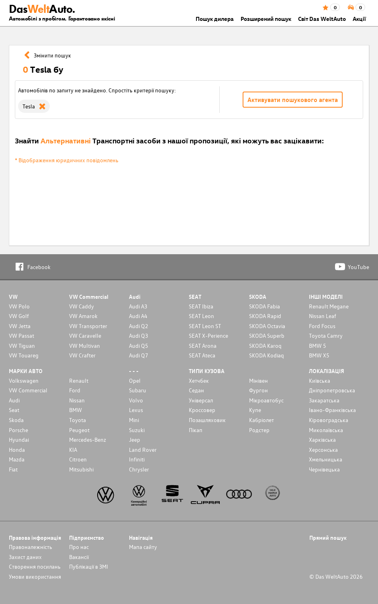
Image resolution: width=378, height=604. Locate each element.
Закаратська (324, 400)
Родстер (259, 430)
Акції (359, 18)
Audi (14, 400)
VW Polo (19, 306)
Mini (134, 420)
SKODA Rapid (265, 316)
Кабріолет (261, 420)
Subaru (137, 390)
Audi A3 (138, 306)
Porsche (18, 430)
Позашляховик (207, 420)
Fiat (13, 469)
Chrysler (139, 469)
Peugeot (79, 430)
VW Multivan (84, 345)
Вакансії (79, 557)
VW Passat (21, 335)
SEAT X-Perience (208, 335)
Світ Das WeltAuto (322, 18)
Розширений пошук (266, 18)
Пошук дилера (215, 18)
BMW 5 (317, 345)
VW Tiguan (22, 345)
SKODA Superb (266, 335)
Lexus (136, 410)
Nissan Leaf (322, 316)
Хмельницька (325, 459)
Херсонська (323, 449)
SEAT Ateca (202, 355)
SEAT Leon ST (205, 326)
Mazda (17, 459)
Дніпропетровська (332, 390)
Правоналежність (30, 547)
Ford (74, 390)
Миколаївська (326, 430)
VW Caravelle (85, 335)
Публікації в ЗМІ (88, 566)
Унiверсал (201, 400)
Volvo (136, 400)
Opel (135, 380)
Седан (196, 390)
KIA (73, 449)
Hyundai (19, 439)
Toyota (77, 420)
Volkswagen (24, 380)
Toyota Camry (326, 335)
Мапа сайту (143, 547)
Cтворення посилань (35, 566)
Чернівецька (324, 469)
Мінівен (258, 380)
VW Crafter (82, 355)
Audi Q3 (138, 335)
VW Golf (19, 316)
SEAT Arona (203, 345)
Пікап (195, 430)
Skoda (16, 420)
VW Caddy (81, 306)
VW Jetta (20, 326)
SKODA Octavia (267, 326)
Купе (255, 410)
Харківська (322, 439)
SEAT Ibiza (201, 306)
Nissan (77, 400)
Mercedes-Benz (87, 439)
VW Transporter (88, 326)
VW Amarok (83, 316)
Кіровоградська (328, 420)
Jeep (134, 439)
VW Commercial (28, 390)
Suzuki (137, 430)
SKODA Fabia (264, 306)
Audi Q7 (138, 355)
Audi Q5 (138, 345)
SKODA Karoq (265, 345)
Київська (319, 380)
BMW (75, 410)
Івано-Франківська (332, 410)
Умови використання (35, 576)
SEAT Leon (201, 316)
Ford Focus (322, 326)
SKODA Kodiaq (266, 355)
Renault (78, 380)
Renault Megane (329, 306)
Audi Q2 (138, 326)
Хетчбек (199, 380)
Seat (14, 410)
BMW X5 (319, 355)
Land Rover (143, 449)
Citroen (78, 459)
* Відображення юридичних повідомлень (67, 160)
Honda (17, 449)
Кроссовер (202, 410)
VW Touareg (24, 355)
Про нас (79, 547)
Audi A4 (138, 316)
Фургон (258, 390)
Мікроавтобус (266, 400)
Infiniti (137, 459)
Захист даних (25, 557)
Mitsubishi (81, 469)
